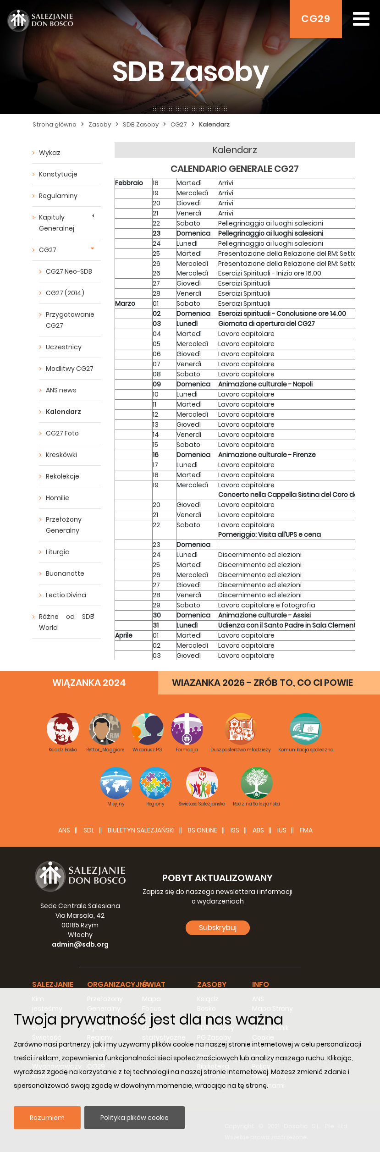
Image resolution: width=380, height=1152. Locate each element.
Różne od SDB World (66, 622)
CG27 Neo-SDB (69, 271)
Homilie (57, 497)
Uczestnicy (64, 347)
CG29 (315, 18)
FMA (306, 830)
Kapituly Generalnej (56, 223)
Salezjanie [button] (52, 984)
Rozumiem (47, 1117)
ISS (235, 830)
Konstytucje (58, 174)
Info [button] (260, 984)
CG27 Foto (62, 433)
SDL (88, 830)
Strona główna (55, 124)
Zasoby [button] (211, 984)
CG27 (179, 124)
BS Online (202, 830)
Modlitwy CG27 (70, 368)
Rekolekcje (62, 476)
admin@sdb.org (80, 944)
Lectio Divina (66, 595)
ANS (64, 830)
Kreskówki (61, 454)
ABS (258, 830)
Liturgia (58, 552)
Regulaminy (58, 195)
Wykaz (50, 152)
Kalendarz (214, 124)
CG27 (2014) (65, 293)
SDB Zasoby (141, 124)
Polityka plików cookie (134, 1117)
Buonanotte (65, 573)
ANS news (61, 390)
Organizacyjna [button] (118, 984)
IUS (281, 830)
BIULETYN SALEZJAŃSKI (141, 830)
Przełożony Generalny (64, 525)
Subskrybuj (218, 927)
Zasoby (99, 124)
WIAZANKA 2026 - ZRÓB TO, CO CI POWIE (262, 682)
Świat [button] (153, 984)
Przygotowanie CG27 (70, 320)
